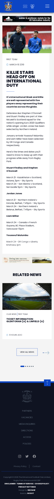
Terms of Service (25, 484)
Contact (36, 466)
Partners (27, 410)
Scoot (30, 493)
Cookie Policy (42, 484)
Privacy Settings (27, 487)
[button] (46, 352)
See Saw (31, 490)
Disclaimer (10, 484)
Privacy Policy (20, 466)
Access (27, 437)
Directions (27, 430)
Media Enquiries (27, 424)
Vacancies (27, 417)
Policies (27, 443)
